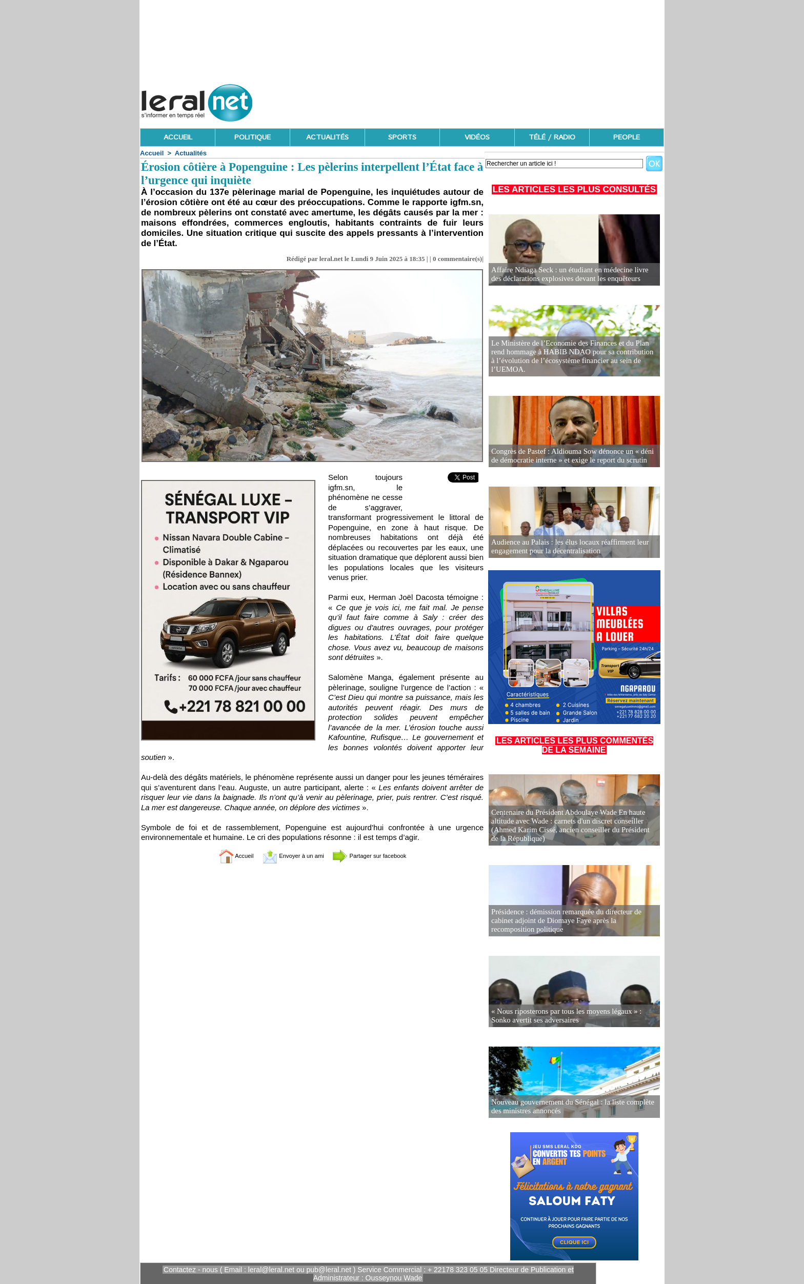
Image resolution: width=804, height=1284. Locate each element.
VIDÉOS (477, 137)
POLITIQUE (252, 137)
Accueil (152, 153)
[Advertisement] (477, 100)
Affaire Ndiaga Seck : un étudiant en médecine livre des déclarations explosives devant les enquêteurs (571, 275)
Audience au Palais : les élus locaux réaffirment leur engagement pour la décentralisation (566, 547)
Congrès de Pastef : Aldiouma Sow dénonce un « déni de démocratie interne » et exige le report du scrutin (572, 456)
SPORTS (402, 137)
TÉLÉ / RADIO (552, 137)
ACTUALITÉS (327, 137)
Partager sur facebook (380, 855)
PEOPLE (626, 137)
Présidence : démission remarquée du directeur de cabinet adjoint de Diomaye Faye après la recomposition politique (573, 921)
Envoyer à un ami (287, 855)
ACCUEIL (178, 137)
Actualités (191, 153)
